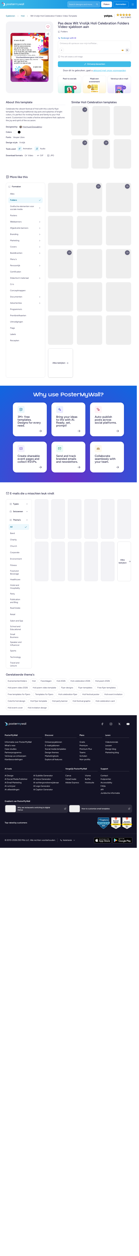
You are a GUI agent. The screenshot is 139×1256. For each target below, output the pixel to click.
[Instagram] (111, 724)
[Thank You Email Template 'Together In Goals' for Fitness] (107, 561)
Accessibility (106, 782)
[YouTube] (128, 724)
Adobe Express (72, 782)
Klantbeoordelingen (14, 759)
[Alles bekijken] (60, 363)
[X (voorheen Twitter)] (119, 724)
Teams (83, 752)
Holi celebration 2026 (80, 681)
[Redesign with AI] (94, 45)
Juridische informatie (110, 793)
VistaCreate (70, 779)
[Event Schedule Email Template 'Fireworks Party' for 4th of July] (124, 519)
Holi (34, 681)
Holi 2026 (61, 681)
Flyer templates (85, 687)
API (102, 789)
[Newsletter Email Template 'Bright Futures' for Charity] (41, 561)
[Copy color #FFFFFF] (15, 132)
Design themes (52, 752)
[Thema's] (27, 520)
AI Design (9, 775)
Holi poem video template (44, 687)
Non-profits (85, 759)
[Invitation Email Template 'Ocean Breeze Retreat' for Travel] (74, 561)
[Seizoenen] (27, 511)
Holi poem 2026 (102, 681)
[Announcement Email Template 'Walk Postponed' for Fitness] (41, 519)
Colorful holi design (16, 701)
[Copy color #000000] (19, 132)
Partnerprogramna (13, 752)
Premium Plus (86, 749)
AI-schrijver (10, 786)
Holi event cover (15, 707)
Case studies (11, 749)
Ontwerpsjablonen (53, 742)
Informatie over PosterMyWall (18, 742)
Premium (84, 745)
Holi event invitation (113, 694)
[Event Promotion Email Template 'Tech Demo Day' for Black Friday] (74, 519)
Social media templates (55, 749)
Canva (68, 775)
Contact (104, 775)
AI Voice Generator (42, 779)
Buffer (88, 779)
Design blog (110, 749)
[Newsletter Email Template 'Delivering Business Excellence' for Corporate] (91, 561)
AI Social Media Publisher (16, 779)
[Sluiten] (124, 561)
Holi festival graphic (82, 701)
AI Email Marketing (13, 782)
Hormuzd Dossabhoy (32, 127)
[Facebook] (102, 724)
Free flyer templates (106, 687)
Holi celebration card (105, 701)
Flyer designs (67, 687)
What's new (10, 745)
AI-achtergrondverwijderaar (46, 782)
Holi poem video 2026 (18, 687)
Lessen (108, 745)
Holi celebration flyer (67, 694)
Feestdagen (46, 681)
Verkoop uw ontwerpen (15, 756)
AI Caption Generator (43, 789)
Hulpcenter (106, 779)
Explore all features (53, 759)
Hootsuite (89, 782)
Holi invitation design (37, 707)
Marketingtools (52, 756)
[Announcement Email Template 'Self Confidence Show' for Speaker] (91, 519)
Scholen (83, 756)
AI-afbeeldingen (12, 789)
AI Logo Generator (41, 786)
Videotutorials (111, 742)
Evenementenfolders (17, 681)
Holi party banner (60, 701)
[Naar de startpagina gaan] (12, 4)
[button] (48, 27)
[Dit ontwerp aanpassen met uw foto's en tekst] (30, 57)
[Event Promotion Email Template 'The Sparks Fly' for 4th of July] (58, 519)
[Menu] (133, 4)
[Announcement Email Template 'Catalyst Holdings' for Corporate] (107, 519)
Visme (88, 775)
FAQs (103, 786)
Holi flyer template (38, 701)
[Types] (27, 504)
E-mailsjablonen (52, 745)
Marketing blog (112, 752)
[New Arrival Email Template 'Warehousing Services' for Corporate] (58, 561)
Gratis (82, 742)
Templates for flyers (44, 694)
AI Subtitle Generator (43, 775)
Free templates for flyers (19, 694)
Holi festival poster (90, 694)
